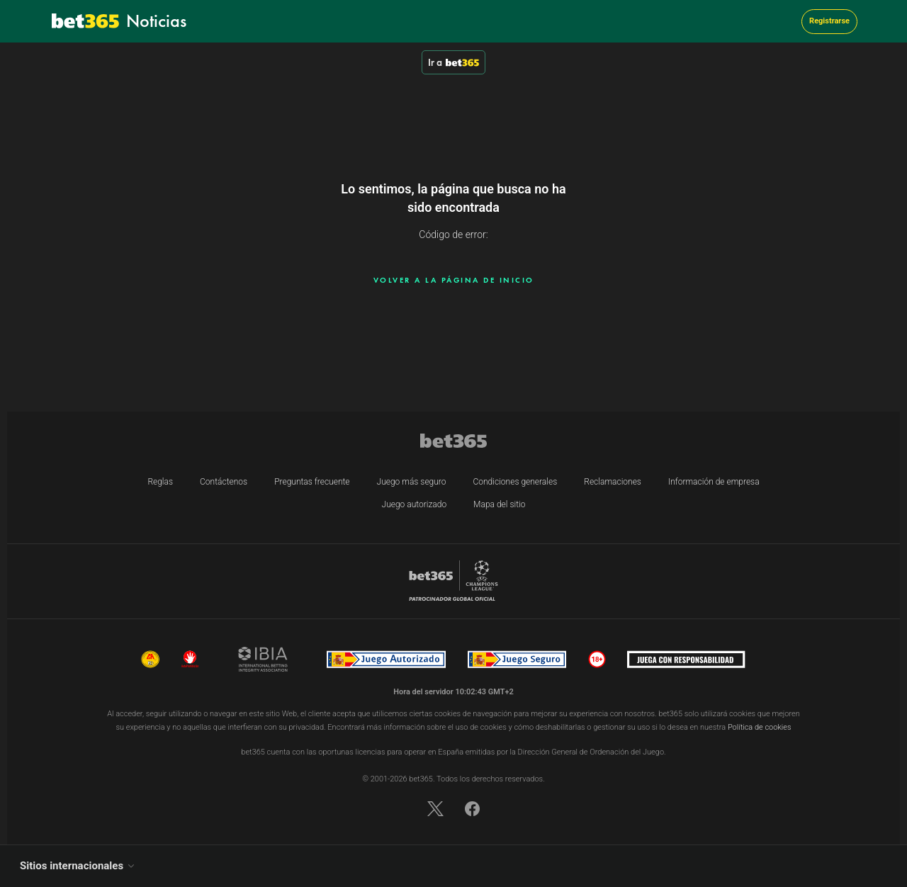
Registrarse (829, 21)
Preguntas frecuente (311, 482)
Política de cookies (759, 727)
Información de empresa (714, 482)
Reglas (160, 482)
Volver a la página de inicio (453, 280)
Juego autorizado (414, 504)
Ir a (453, 62)
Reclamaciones (612, 482)
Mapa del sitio (499, 504)
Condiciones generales (515, 482)
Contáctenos (223, 482)
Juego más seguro (411, 482)
